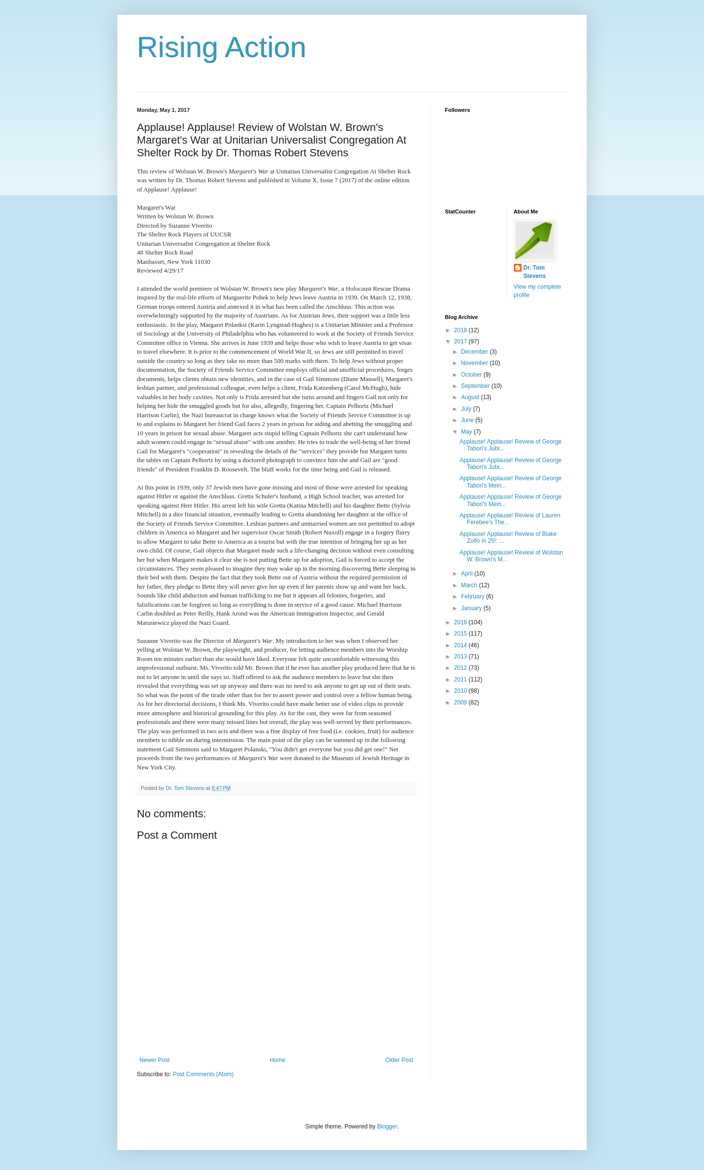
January (472, 608)
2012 (461, 667)
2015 (461, 633)
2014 (461, 645)
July (467, 408)
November (475, 363)
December (475, 351)
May (467, 431)
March (470, 585)
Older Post (399, 1060)
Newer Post (154, 1060)
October (472, 374)
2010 (461, 690)
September (476, 386)
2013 (461, 656)
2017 (461, 341)
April (467, 573)
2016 (461, 622)
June (468, 420)
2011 (461, 679)
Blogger (387, 1126)
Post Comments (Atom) (203, 1074)
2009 (461, 702)
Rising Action (222, 47)
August (471, 397)
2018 (461, 330)
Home (278, 1060)
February (473, 596)
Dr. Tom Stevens (535, 271)
